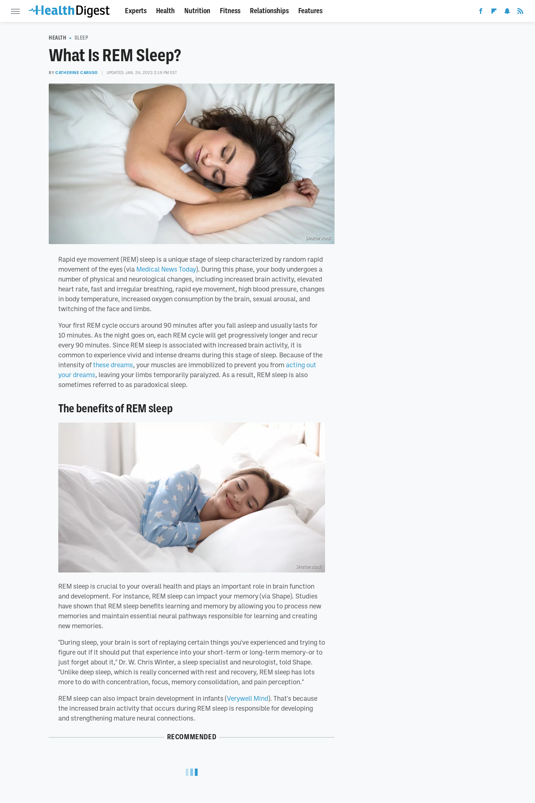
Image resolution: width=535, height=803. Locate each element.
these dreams (113, 365)
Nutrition (197, 11)
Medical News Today (166, 269)
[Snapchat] (507, 12)
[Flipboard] (494, 12)
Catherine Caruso (76, 72)
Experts (136, 11)
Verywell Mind (247, 698)
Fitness (230, 11)
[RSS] (520, 12)
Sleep (81, 38)
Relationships (269, 11)
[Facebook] (480, 12)
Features (310, 11)
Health (165, 11)
